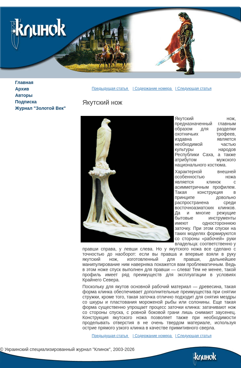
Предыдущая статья (110, 88)
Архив (22, 88)
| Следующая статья (193, 88)
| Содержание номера (153, 88)
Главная (24, 82)
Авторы (23, 95)
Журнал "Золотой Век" (40, 108)
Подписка (26, 101)
